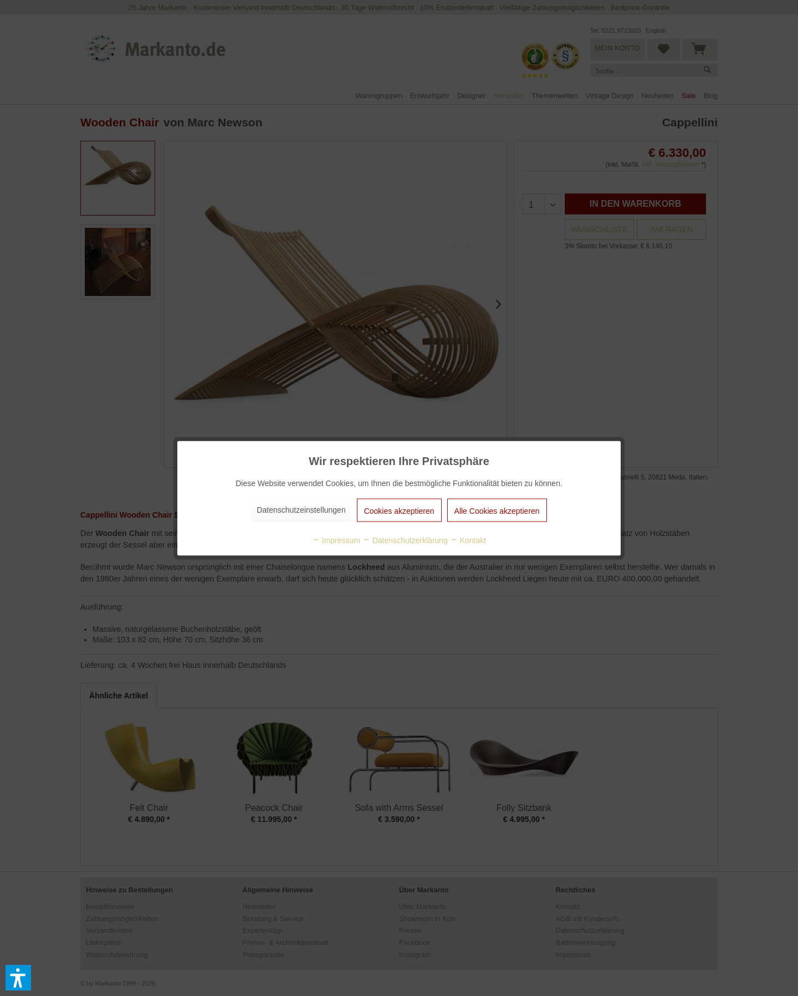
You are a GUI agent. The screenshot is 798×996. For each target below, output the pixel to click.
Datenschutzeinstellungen (301, 509)
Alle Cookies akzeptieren (497, 510)
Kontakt (468, 539)
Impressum (336, 539)
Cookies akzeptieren (399, 510)
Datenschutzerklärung (405, 539)
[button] (18, 977)
